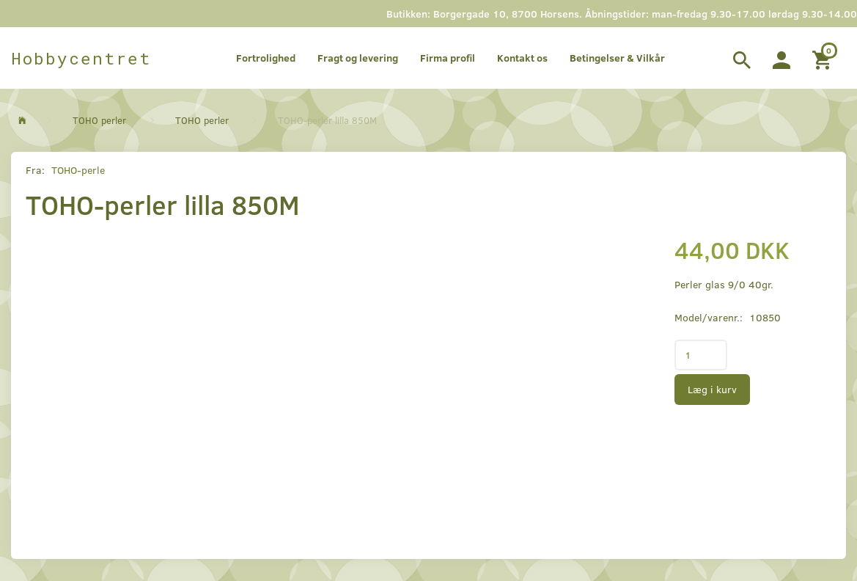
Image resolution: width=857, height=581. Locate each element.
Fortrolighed (265, 58)
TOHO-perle (78, 170)
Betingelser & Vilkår (617, 58)
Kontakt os (522, 58)
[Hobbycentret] (81, 58)
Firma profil (447, 58)
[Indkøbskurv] (823, 58)
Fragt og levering (357, 58)
